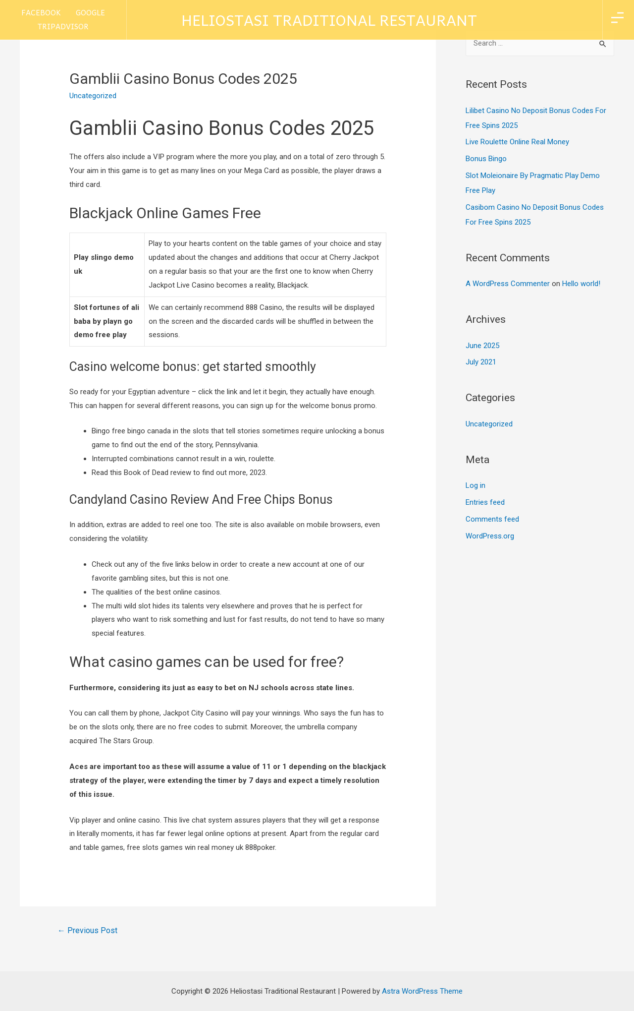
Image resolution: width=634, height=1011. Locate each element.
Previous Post (87, 930)
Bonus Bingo (486, 158)
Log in (475, 485)
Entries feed (485, 502)
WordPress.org (490, 536)
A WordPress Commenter (508, 283)
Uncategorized (489, 423)
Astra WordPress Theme (422, 991)
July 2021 (481, 361)
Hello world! (581, 283)
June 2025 (482, 345)
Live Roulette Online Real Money (517, 141)
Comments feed (492, 519)
